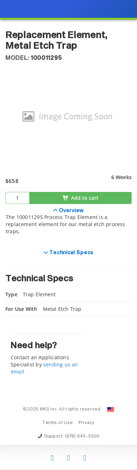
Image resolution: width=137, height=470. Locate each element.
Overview (71, 210)
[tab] (68, 225)
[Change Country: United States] (110, 409)
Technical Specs (70, 252)
